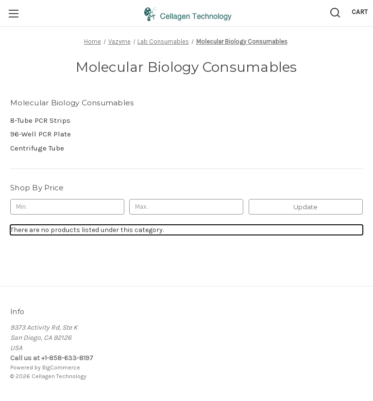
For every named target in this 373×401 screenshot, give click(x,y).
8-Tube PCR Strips (40, 120)
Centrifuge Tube (37, 148)
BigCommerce (61, 367)
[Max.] (186, 207)
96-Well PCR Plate (40, 134)
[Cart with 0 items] (359, 12)
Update (305, 207)
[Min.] (67, 207)
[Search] (335, 12)
